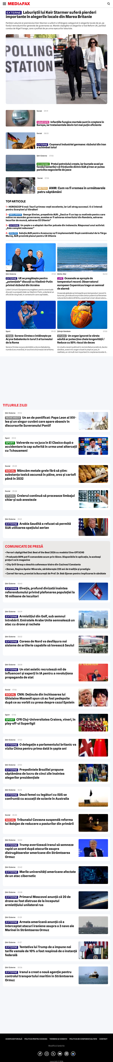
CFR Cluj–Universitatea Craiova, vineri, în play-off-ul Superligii (40, 721)
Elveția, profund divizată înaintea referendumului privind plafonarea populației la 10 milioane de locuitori (40, 592)
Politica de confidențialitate (83, 1039)
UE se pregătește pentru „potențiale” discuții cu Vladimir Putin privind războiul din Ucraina (29, 282)
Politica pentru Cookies (35, 1039)
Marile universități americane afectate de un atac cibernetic (40, 874)
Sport (8, 331)
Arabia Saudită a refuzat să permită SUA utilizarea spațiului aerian (38, 526)
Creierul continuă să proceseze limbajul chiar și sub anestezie (40, 498)
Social (39, 111)
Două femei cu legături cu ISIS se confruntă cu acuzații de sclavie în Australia (37, 796)
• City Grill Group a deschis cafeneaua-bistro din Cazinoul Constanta (43, 564)
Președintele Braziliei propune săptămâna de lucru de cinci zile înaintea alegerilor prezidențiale (34, 774)
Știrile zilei (61, 274)
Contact (103, 1039)
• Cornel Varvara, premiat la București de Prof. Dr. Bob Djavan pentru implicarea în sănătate (55, 573)
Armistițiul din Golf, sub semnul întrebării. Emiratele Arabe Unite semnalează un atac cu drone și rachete (40, 620)
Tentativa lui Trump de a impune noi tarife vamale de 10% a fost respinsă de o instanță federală (41, 951)
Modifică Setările (56, 1046)
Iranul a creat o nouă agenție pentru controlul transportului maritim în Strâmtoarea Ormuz (39, 976)
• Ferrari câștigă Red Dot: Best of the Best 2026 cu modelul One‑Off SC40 (44, 552)
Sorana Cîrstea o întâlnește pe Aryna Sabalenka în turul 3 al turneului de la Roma (29, 339)
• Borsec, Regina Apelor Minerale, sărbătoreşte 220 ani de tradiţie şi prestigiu (47, 569)
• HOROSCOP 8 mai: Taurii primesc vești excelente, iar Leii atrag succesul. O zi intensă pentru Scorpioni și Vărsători (54, 208)
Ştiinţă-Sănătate (64, 331)
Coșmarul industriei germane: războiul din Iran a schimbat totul (71, 146)
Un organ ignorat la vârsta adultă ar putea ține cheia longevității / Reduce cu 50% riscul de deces (80, 339)
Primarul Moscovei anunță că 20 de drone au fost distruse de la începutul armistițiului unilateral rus (38, 901)
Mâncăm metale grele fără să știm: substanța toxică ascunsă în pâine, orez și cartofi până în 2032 (40, 475)
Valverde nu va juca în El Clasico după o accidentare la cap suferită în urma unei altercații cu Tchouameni (41, 447)
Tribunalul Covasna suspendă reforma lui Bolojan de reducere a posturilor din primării (39, 822)
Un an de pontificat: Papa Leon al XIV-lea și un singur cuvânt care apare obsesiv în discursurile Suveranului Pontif (40, 422)
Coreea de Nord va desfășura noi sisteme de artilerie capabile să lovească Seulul (39, 643)
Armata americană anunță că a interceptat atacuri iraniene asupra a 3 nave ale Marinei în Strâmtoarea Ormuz (39, 926)
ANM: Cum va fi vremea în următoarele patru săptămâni (71, 190)
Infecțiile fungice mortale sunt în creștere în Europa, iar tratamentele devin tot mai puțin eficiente (70, 123)
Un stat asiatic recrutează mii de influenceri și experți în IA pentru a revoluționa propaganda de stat (39, 673)
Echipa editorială (14, 1039)
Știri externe (42, 156)
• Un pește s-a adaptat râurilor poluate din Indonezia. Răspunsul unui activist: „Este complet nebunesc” (55, 227)
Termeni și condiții (58, 1039)
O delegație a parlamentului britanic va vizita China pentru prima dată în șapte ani (40, 746)
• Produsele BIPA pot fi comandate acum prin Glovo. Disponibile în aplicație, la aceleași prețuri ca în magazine (53, 558)
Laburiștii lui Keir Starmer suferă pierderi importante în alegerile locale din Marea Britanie (51, 14)
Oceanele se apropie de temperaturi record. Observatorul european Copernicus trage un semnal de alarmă (80, 283)
